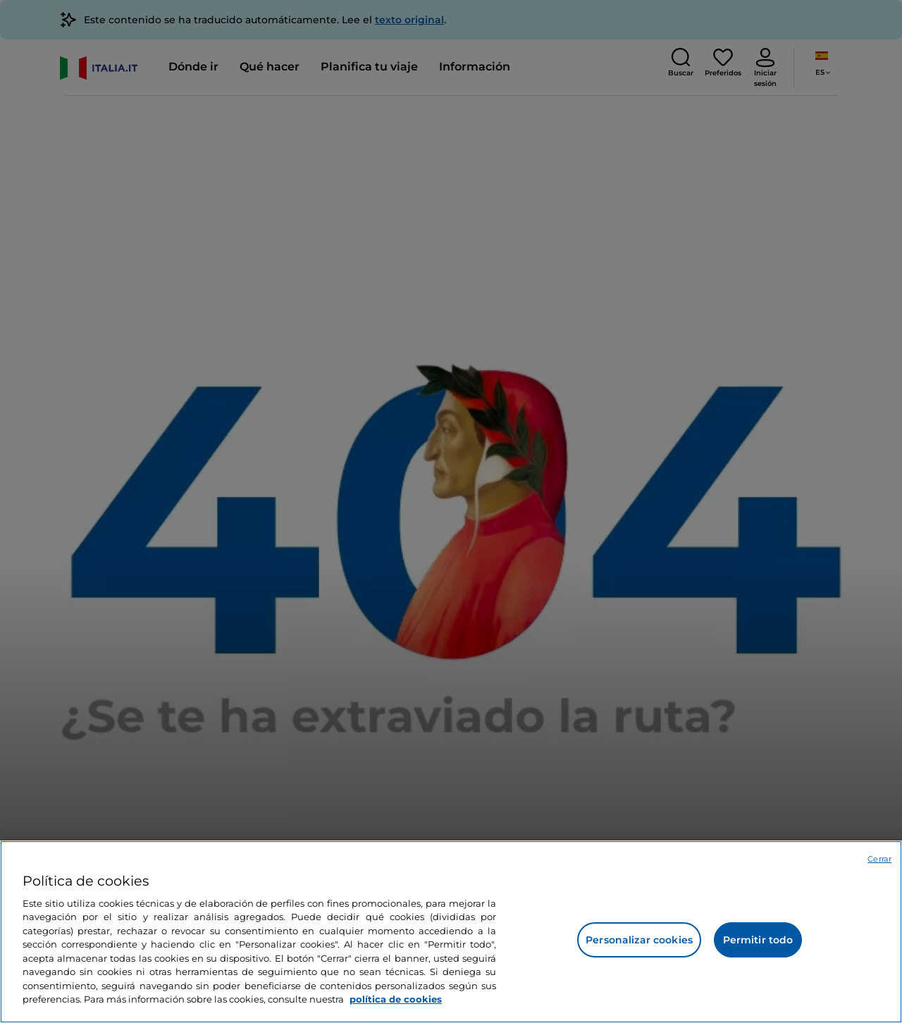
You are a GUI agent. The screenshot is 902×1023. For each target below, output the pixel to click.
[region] (451, 932)
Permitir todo (758, 940)
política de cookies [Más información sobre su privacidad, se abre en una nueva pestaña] (396, 999)
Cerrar (879, 859)
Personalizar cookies (639, 940)
